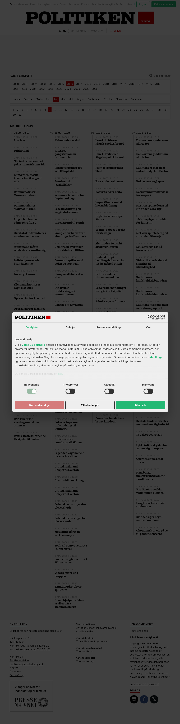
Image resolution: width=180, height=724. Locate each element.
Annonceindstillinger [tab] (109, 327)
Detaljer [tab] (70, 327)
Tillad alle (140, 405)
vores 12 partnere (33, 344)
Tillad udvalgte (90, 405)
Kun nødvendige (39, 405)
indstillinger (156, 357)
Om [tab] (148, 327)
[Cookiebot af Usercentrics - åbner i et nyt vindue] (150, 317)
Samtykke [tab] (32, 327)
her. (60, 373)
